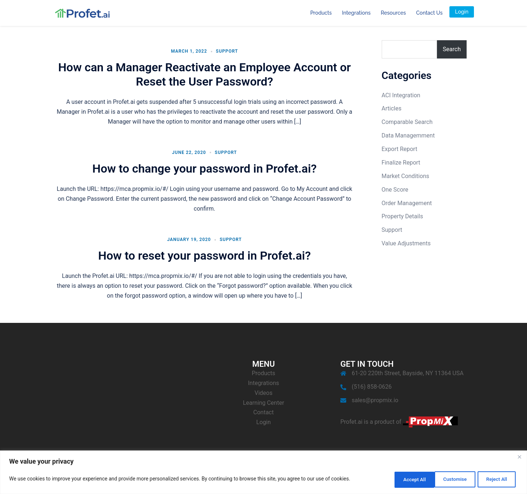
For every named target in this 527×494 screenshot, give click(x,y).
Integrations (356, 13)
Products (321, 13)
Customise (401, 480)
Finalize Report (401, 162)
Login (461, 12)
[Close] (519, 458)
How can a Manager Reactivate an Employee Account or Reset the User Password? (204, 74)
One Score (395, 189)
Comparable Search (407, 121)
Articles (391, 108)
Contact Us (429, 13)
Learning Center (263, 402)
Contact (263, 412)
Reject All (449, 480)
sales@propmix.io (375, 400)
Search (452, 49)
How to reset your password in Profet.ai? (204, 256)
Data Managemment (408, 135)
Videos (264, 392)
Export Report (400, 149)
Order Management (407, 203)
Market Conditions (405, 176)
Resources (393, 13)
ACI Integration (401, 95)
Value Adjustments (406, 243)
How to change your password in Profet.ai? (204, 169)
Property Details (402, 216)
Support (227, 51)
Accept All (495, 480)
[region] (263, 473)
